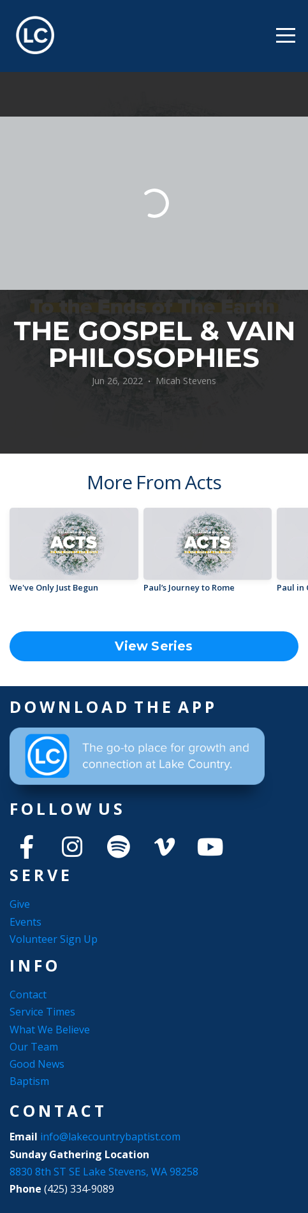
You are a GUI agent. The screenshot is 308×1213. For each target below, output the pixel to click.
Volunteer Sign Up (54, 939)
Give (20, 904)
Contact (28, 994)
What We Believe (50, 1030)
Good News (37, 1064)
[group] (74, 555)
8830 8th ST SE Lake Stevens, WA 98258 (104, 1172)
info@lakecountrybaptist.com (111, 1137)
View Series (154, 646)
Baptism (29, 1081)
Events (25, 922)
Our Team (34, 1047)
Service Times (42, 1012)
